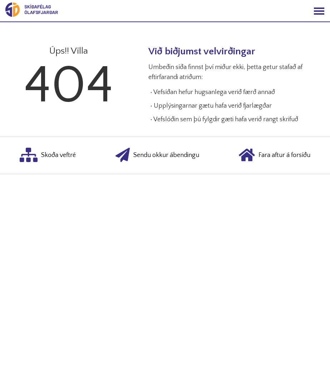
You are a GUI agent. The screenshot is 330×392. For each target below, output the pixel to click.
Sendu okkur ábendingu (157, 155)
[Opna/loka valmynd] (319, 11)
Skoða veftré (48, 155)
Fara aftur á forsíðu (274, 155)
